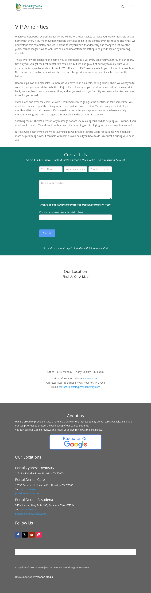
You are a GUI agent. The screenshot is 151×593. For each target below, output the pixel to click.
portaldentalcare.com (27, 493)
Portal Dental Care (56, 567)
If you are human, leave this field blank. (61, 212)
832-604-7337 (91, 378)
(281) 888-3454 (28, 509)
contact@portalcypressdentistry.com (79, 386)
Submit (47, 233)
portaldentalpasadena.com (30, 513)
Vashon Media (44, 577)
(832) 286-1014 (28, 489)
